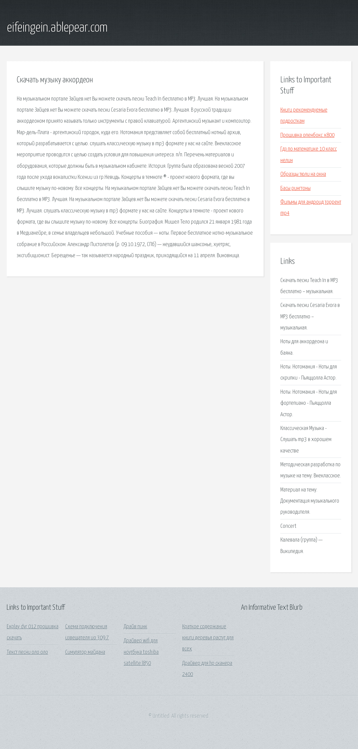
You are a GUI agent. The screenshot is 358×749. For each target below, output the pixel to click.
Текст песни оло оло (27, 652)
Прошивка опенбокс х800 (307, 135)
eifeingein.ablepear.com (57, 28)
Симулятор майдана (85, 652)
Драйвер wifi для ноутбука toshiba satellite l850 (141, 652)
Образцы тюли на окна (303, 174)
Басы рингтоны (295, 188)
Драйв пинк (135, 627)
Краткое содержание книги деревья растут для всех (208, 638)
